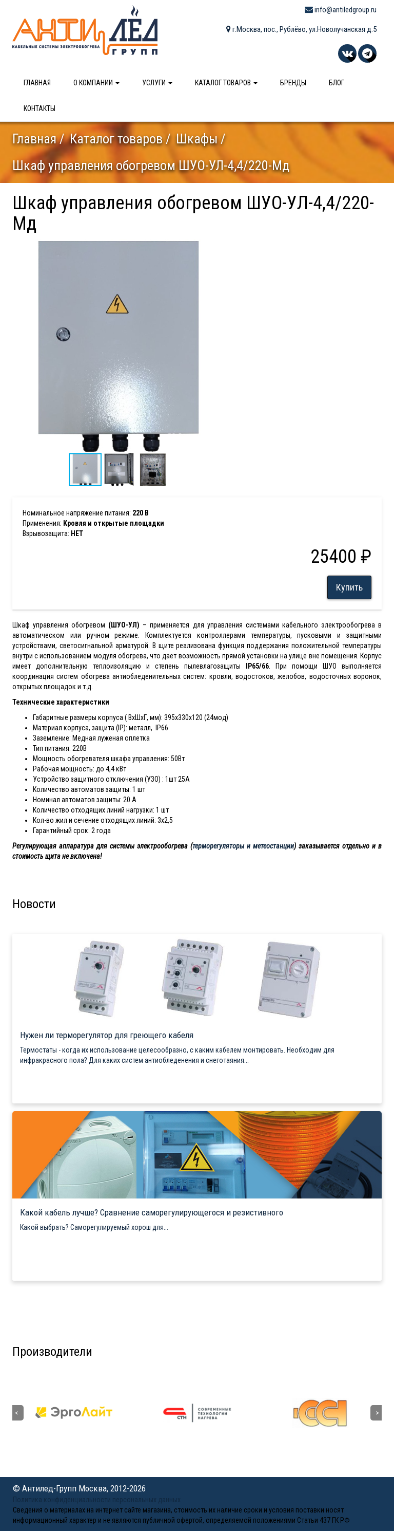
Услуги (157, 83)
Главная (37, 83)
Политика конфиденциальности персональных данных (97, 1500)
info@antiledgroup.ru (341, 9)
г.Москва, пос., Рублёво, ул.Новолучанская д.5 (301, 29)
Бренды (293, 83)
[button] (216, 248)
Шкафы (197, 138)
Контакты (39, 108)
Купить (349, 587)
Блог (336, 83)
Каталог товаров (226, 83)
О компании (96, 83)
